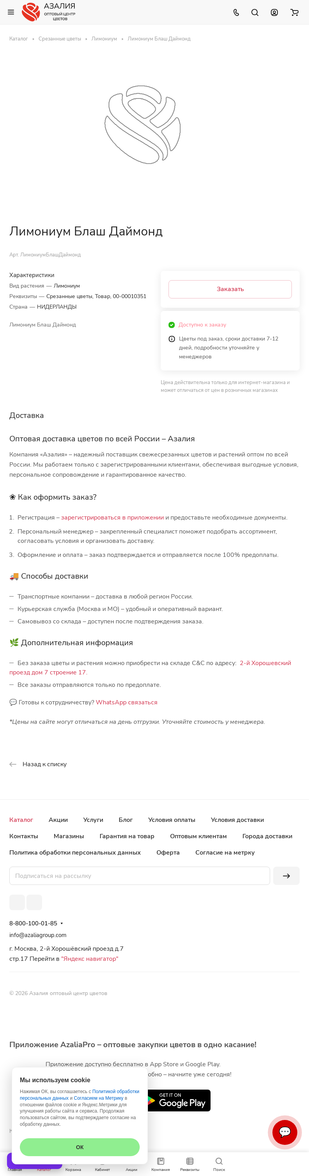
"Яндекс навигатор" (89, 959)
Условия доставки (237, 820)
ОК (79, 1147)
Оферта (168, 852)
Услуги (93, 820)
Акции (58, 820)
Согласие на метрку (225, 852)
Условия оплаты (171, 820)
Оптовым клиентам (198, 836)
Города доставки (267, 836)
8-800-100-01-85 (33, 923)
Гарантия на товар (127, 836)
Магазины (69, 836)
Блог (126, 820)
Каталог (21, 820)
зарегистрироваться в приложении (112, 517)
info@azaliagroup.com (38, 935)
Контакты (23, 836)
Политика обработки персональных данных (75, 852)
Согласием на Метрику (98, 1098)
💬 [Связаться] (285, 1132)
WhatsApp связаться (127, 702)
